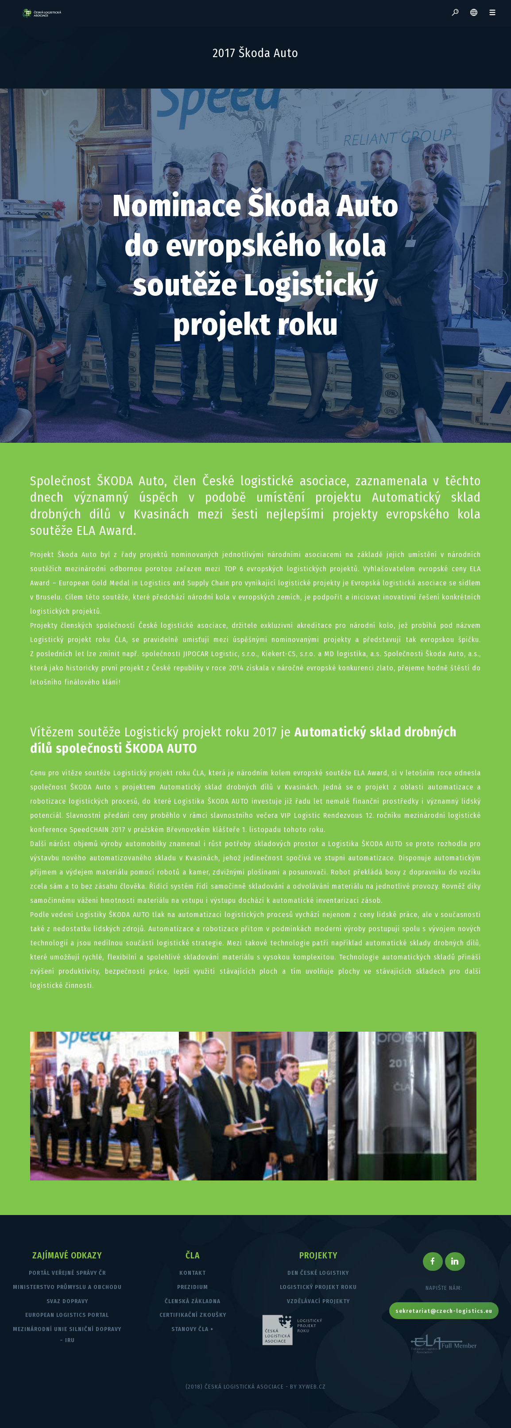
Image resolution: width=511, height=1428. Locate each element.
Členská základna (193, 1301)
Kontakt (192, 1272)
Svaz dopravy (67, 1301)
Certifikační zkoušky (192, 1315)
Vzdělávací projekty (318, 1301)
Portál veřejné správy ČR (67, 1272)
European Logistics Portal (67, 1315)
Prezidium (192, 1287)
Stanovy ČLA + (192, 1329)
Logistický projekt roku (318, 1287)
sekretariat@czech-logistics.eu (443, 1311)
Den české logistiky (318, 1272)
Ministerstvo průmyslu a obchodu (67, 1287)
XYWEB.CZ (312, 1386)
